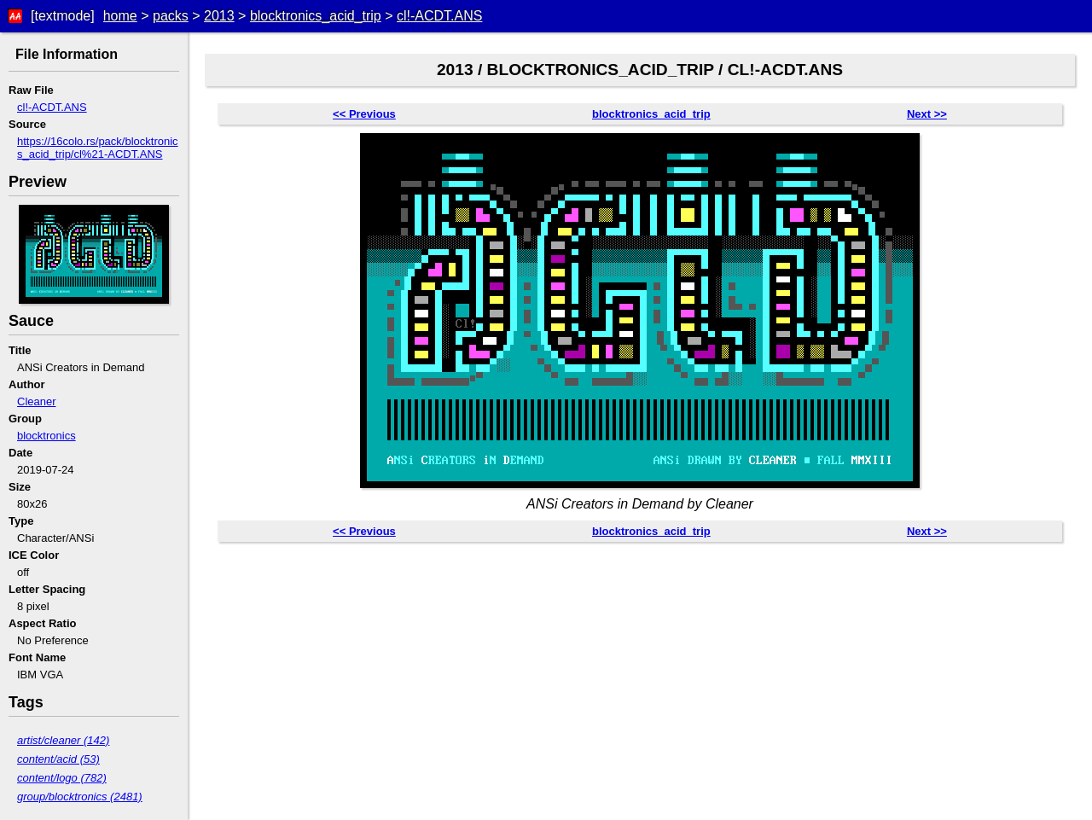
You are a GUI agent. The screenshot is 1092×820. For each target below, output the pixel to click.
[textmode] (63, 16)
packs (171, 16)
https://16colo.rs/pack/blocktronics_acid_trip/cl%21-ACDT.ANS (97, 147)
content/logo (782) (62, 777)
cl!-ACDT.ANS (439, 16)
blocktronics (46, 435)
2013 (219, 16)
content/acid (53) (58, 759)
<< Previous (364, 114)
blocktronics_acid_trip (315, 16)
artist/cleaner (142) (63, 740)
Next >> (927, 114)
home (120, 16)
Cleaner (36, 401)
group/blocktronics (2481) (79, 796)
